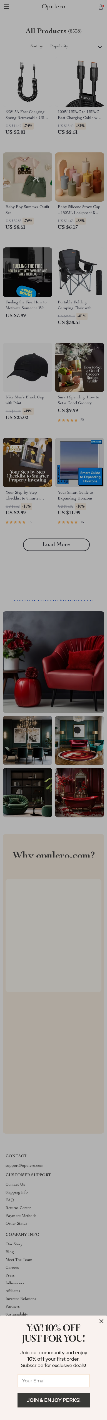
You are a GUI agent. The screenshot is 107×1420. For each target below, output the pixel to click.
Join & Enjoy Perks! (53, 1400)
